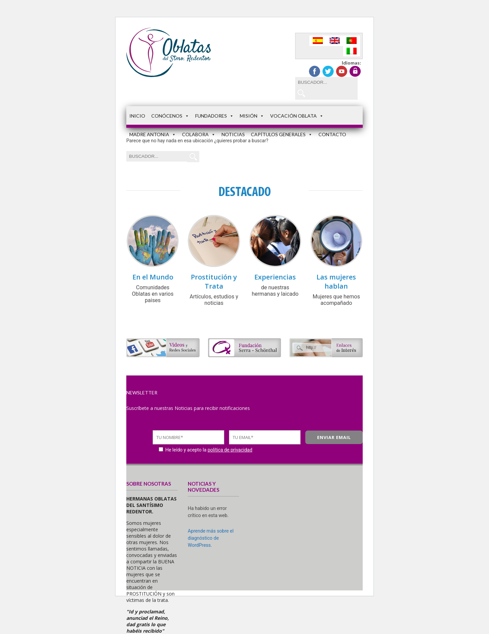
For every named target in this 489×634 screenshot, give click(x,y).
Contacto (332, 134)
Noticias (233, 134)
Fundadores (214, 116)
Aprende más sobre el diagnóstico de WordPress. (211, 538)
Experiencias (275, 277)
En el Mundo (152, 277)
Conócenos (170, 116)
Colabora (198, 134)
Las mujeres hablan (336, 281)
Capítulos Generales (281, 134)
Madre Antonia (152, 134)
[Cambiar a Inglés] (334, 40)
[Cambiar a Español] (317, 40)
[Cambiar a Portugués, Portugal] (351, 40)
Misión (252, 116)
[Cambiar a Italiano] (351, 51)
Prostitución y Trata (214, 281)
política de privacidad (230, 450)
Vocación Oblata (297, 116)
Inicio (137, 116)
